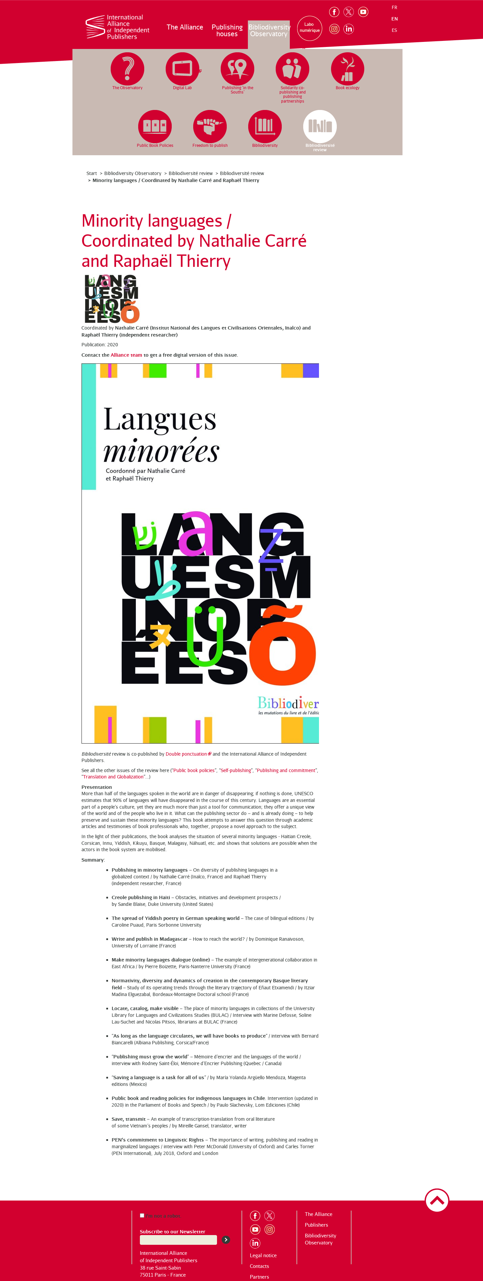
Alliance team (126, 354)
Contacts (259, 1266)
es (394, 30)
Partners (259, 1277)
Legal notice (263, 1255)
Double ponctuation (186, 754)
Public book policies (194, 770)
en (394, 18)
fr (394, 7)
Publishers (316, 1225)
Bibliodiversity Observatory (269, 30)
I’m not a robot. (160, 1215)
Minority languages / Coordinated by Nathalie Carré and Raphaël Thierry (176, 180)
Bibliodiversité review (191, 173)
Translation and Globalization (113, 776)
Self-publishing (236, 770)
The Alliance (185, 27)
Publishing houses (227, 30)
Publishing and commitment (286, 770)
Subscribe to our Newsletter (172, 1231)
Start (92, 173)
